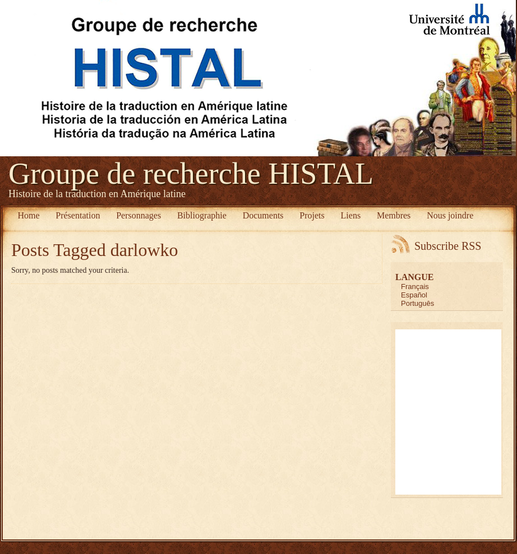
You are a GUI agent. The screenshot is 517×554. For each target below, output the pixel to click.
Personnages (138, 215)
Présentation (78, 215)
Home (28, 215)
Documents (263, 215)
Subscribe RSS (447, 246)
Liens (351, 215)
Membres (393, 215)
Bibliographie (202, 215)
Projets (311, 215)
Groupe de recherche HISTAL (190, 173)
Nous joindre (450, 215)
